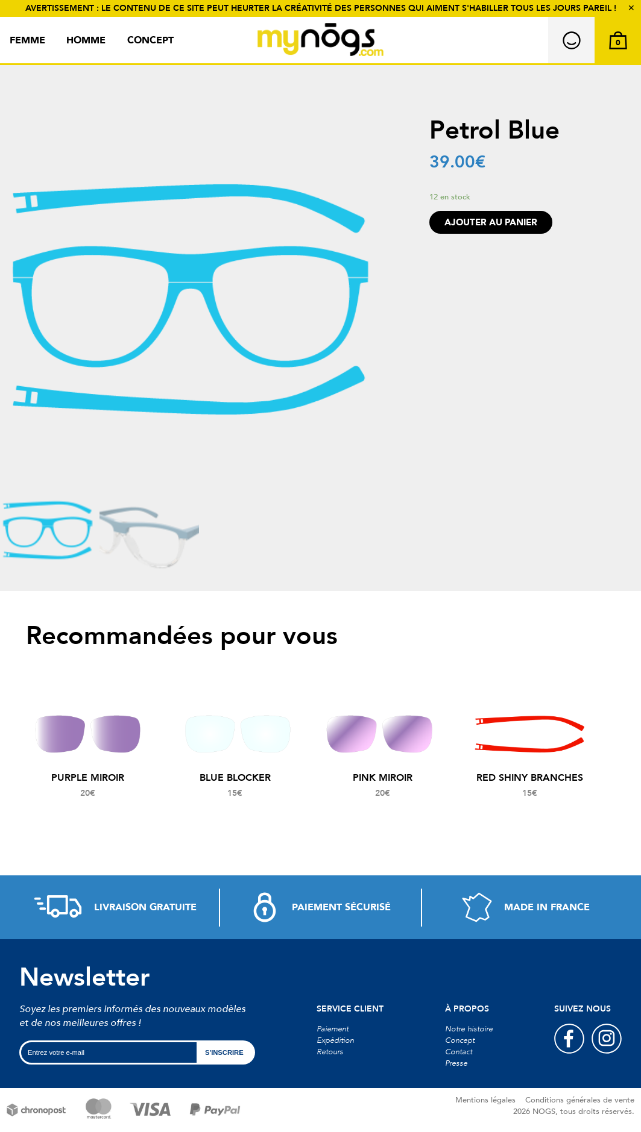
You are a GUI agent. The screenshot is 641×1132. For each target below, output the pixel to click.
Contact (458, 1051)
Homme (86, 40)
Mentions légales (485, 1100)
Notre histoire (469, 1029)
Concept (150, 40)
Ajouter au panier (490, 222)
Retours (330, 1051)
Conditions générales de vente (579, 1100)
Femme (27, 40)
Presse (456, 1063)
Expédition (335, 1040)
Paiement (333, 1029)
